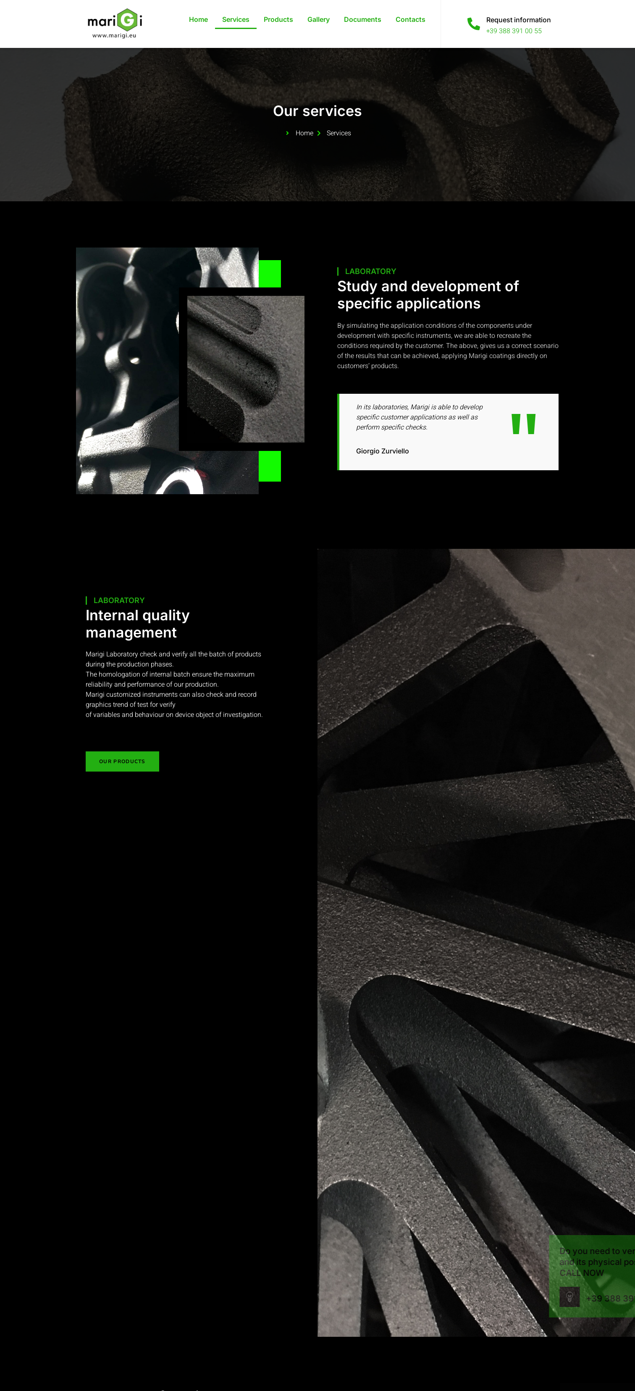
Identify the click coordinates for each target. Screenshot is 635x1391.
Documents (362, 19)
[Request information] (473, 24)
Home (198, 19)
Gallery (318, 19)
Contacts (410, 19)
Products (278, 19)
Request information (518, 20)
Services (235, 19)
